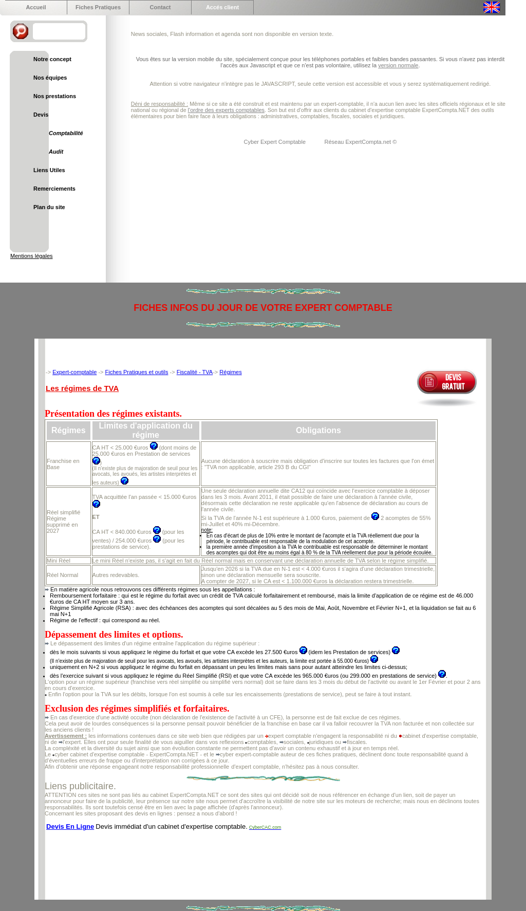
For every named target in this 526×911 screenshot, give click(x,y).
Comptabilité (66, 133)
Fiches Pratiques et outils (136, 372)
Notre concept (52, 59)
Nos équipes (50, 78)
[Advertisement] (232, 859)
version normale (398, 65)
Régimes (230, 372)
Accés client (222, 7)
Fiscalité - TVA (195, 372)
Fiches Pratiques (98, 7)
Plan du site (49, 207)
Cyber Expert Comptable (276, 142)
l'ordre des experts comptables (226, 110)
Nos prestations (54, 96)
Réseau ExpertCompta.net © (360, 142)
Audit (56, 151)
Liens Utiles (49, 170)
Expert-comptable (74, 372)
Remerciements (54, 188)
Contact (160, 7)
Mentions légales (31, 256)
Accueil (36, 7)
